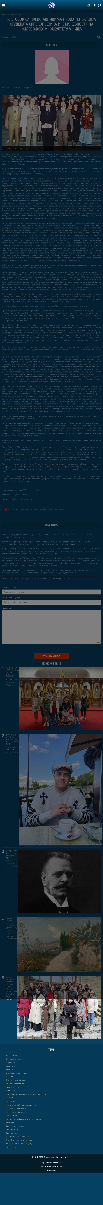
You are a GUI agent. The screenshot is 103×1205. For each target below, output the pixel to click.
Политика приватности (51, 1166)
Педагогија (11, 1101)
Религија (10, 1122)
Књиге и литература (11, 937)
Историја (10, 1076)
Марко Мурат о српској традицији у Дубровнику (11, 923)
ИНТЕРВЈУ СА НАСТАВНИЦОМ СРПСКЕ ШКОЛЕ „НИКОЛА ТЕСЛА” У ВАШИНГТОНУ (12, 674)
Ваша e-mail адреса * (11, 598)
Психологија (11, 1115)
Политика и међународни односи (21, 1105)
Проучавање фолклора (16, 1112)
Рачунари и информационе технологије (23, 1119)
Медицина (10, 1090)
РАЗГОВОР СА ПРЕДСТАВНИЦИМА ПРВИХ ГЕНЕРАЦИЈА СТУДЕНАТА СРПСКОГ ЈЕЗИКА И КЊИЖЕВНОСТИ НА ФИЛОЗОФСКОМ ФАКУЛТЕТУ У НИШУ (51, 24)
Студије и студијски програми (10, 996)
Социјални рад (12, 1129)
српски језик (13, 509)
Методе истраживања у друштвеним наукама (26, 1094)
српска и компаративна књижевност (32, 509)
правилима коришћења (58, 578)
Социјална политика (15, 1126)
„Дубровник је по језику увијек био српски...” (11, 854)
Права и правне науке (16, 1108)
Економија (10, 1069)
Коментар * (7, 608)
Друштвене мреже (14, 1059)
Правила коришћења (51, 1162)
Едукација (10, 685)
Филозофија (11, 1147)
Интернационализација (16, 1073)
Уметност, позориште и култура (20, 1143)
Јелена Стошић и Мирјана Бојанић (17, 87)
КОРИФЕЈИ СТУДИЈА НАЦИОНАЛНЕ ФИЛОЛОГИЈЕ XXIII (12, 739)
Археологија (11, 1055)
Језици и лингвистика (11, 14)
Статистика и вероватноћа (18, 1136)
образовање (59, 509)
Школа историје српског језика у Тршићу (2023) (10, 983)
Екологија (10, 1066)
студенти (50, 509)
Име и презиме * (9, 587)
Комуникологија (13, 1087)
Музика (9, 1097)
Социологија (11, 1133)
